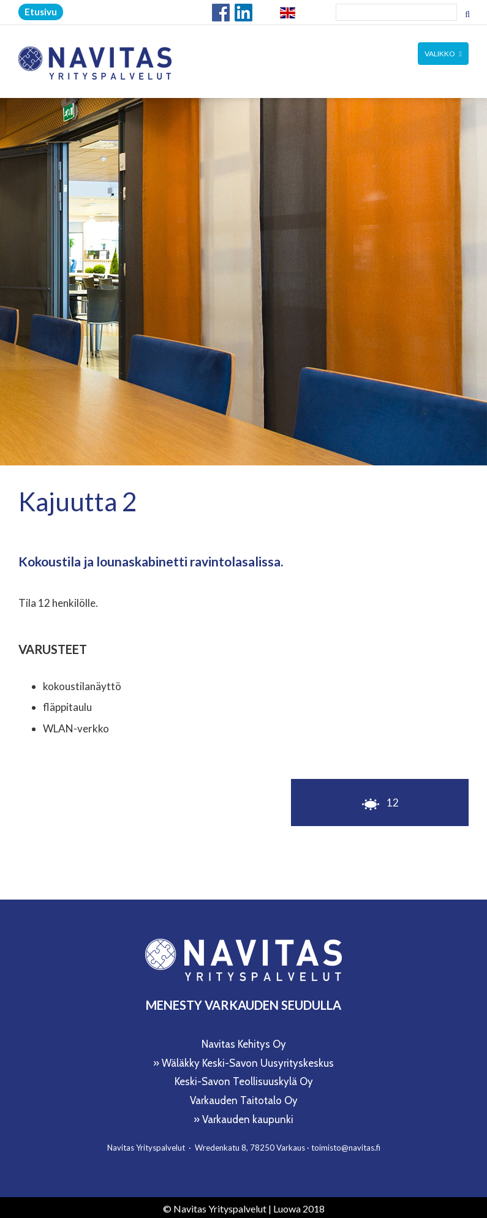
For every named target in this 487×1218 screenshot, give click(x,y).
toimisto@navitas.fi (345, 1144)
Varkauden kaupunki (247, 1116)
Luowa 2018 (299, 1205)
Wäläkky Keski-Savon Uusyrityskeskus (248, 1060)
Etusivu (41, 11)
